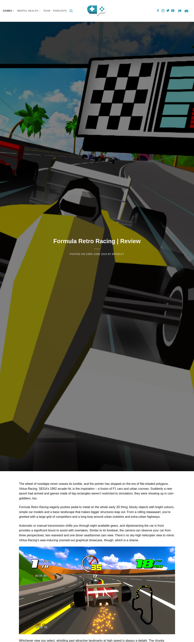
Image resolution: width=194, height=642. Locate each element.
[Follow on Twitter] (167, 10)
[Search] (71, 11)
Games (9, 11)
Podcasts (60, 10)
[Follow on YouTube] (172, 10)
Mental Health (29, 11)
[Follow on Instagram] (162, 10)
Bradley (118, 254)
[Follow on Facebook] (158, 10)
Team (46, 10)
